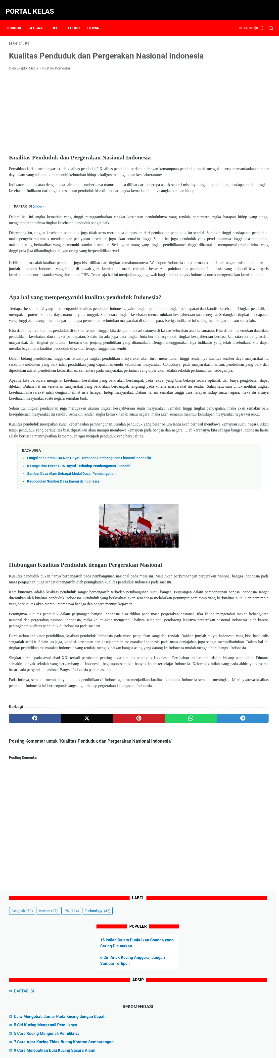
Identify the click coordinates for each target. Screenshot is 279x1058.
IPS (59, 20)
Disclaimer (134, 1040)
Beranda (17, 20)
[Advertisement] (96, 119)
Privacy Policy (158, 1040)
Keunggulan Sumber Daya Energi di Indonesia (63, 578)
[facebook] (26, 856)
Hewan (97, 20)
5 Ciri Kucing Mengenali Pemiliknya (238, 180)
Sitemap (180, 1040)
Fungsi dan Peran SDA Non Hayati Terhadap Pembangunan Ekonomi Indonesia (89, 555)
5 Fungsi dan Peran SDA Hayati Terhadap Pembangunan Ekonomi (78, 563)
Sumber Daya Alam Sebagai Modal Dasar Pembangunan (71, 570)
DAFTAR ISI (216, 140)
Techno (76, 20)
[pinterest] (96, 856)
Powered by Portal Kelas (152, 1050)
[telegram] (166, 856)
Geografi (40, 20)
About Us (88, 1040)
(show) (38, 225)
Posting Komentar (56, 75)
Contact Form (110, 1040)
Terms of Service (203, 1040)
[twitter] (61, 856)
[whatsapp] (131, 856)
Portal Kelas (33, 6)
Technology (238, 60)
